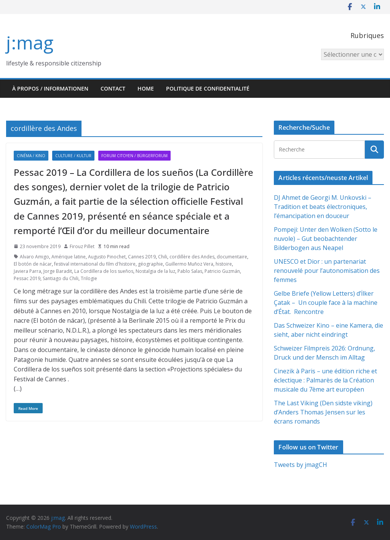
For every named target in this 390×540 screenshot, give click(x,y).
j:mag (29, 42)
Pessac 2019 (27, 278)
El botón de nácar (33, 264)
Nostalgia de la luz (155, 271)
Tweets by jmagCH (300, 464)
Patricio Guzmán (222, 271)
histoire (224, 264)
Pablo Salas (189, 271)
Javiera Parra (27, 271)
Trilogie (89, 278)
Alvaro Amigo (34, 256)
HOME (145, 88)
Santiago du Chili (60, 278)
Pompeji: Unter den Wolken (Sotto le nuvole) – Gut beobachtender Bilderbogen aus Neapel (325, 238)
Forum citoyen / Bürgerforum (134, 155)
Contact (113, 88)
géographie (150, 264)
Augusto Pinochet (107, 256)
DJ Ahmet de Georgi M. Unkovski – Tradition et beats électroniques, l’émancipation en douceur (322, 206)
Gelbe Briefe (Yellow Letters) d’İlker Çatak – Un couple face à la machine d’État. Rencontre (325, 302)
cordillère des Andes (191, 256)
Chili (162, 256)
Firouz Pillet (82, 246)
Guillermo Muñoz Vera (189, 264)
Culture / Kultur (73, 155)
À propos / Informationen (50, 88)
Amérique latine (68, 256)
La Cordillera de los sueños (103, 271)
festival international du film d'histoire (95, 264)
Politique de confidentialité (207, 88)
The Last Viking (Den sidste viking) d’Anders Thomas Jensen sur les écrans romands (323, 412)
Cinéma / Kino (31, 155)
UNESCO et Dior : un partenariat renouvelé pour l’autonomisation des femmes (327, 270)
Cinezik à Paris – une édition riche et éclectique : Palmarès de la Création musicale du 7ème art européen (325, 380)
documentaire (232, 256)
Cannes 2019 (142, 256)
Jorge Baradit (57, 271)
